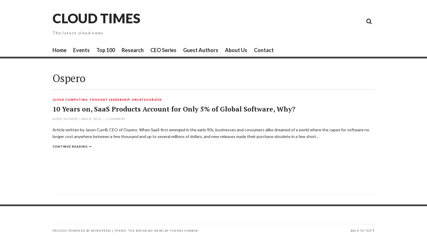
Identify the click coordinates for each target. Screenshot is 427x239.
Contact (264, 50)
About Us (236, 50)
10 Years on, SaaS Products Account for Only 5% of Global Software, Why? (174, 109)
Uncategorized (147, 99)
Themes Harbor (184, 230)
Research (133, 50)
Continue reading (70, 146)
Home (59, 50)
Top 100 (105, 50)
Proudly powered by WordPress (82, 230)
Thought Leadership (109, 99)
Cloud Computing (70, 99)
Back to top (361, 230)
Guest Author (65, 119)
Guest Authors (200, 50)
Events (81, 50)
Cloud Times (96, 18)
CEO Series (163, 50)
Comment (115, 119)
